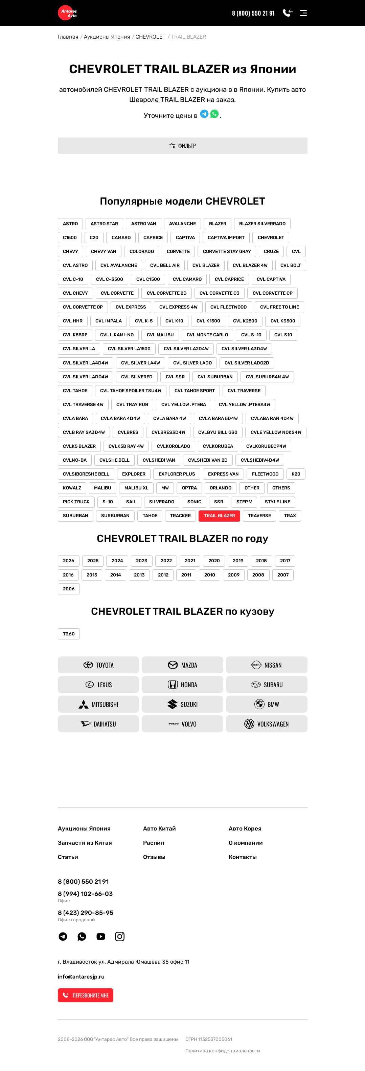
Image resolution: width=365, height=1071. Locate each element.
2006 (69, 625)
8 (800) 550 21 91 (253, 13)
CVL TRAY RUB (236, 409)
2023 (145, 596)
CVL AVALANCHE (144, 266)
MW (191, 508)
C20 (96, 238)
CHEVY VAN (105, 252)
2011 (192, 610)
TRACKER (224, 537)
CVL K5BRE (190, 337)
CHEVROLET (150, 37)
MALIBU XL (162, 508)
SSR (256, 522)
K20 (68, 508)
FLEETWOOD (270, 494)
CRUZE (278, 252)
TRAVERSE (75, 551)
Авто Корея (246, 827)
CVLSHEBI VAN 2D (174, 480)
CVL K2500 (113, 337)
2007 (293, 610)
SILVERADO (197, 522)
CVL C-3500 (146, 281)
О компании (246, 842)
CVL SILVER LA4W (261, 366)
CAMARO (124, 238)
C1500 (70, 238)
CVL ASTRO (99, 266)
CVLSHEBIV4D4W (227, 480)
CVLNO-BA (268, 465)
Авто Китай (160, 827)
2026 (69, 596)
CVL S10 (162, 352)
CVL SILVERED (250, 380)
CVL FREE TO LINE (133, 323)
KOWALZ (95, 508)
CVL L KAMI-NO (232, 337)
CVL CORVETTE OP (138, 309)
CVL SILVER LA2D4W (86, 366)
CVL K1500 (75, 337)
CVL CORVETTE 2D (213, 295)
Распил (154, 842)
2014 (118, 610)
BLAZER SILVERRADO (269, 224)
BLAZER (223, 224)
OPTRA (216, 508)
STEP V (283, 522)
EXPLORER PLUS (180, 494)
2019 (246, 596)
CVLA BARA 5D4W (130, 437)
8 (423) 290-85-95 (85, 913)
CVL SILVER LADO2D (138, 380)
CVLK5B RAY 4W (81, 465)
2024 (120, 596)
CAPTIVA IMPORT (232, 238)
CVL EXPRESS (187, 309)
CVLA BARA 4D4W (247, 423)
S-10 (141, 522)
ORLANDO (249, 508)
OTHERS (73, 522)
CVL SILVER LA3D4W (145, 366)
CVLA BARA (200, 423)
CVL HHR (177, 323)
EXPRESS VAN (227, 494)
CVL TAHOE (182, 394)
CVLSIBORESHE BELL (87, 494)
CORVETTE (182, 252)
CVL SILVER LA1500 (253, 352)
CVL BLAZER (233, 266)
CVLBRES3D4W (80, 451)
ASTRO (71, 224)
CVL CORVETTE (162, 295)
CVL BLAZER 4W (278, 266)
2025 (94, 596)
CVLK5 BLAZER (245, 451)
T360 (69, 670)
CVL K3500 (151, 337)
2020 (221, 596)
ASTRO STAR (106, 224)
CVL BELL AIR (191, 266)
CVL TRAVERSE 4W (185, 409)
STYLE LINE (76, 537)
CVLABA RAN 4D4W (185, 437)
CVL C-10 (108, 281)
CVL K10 (282, 323)
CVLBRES (286, 437)
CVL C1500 (185, 281)
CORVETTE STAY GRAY (232, 252)
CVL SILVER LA (201, 352)
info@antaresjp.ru (81, 977)
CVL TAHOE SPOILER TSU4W (239, 394)
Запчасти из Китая (86, 842)
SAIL (165, 522)
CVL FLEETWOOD (82, 323)
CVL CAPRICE (268, 281)
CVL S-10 (129, 352)
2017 (296, 596)
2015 (93, 610)
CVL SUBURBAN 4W (134, 394)
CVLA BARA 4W (80, 437)
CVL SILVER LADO (83, 380)
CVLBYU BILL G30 (131, 451)
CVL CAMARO (225, 281)
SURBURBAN (157, 537)
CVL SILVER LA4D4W (204, 366)
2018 (271, 596)
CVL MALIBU (276, 337)
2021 (196, 596)
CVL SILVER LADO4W (198, 380)
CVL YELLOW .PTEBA (86, 423)
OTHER (281, 508)
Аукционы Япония (107, 37)
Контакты (243, 857)
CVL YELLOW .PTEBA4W (148, 423)
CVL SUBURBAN (81, 394)
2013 (143, 610)
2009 (242, 610)
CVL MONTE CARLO (84, 352)
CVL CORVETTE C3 (267, 295)
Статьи (68, 857)
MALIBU (126, 508)
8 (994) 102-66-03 (85, 894)
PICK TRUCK (109, 522)
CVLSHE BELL (79, 480)
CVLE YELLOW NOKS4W (190, 451)
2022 (171, 596)
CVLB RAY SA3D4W (241, 437)
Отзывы (155, 857)
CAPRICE (157, 238)
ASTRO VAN (146, 224)
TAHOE (192, 537)
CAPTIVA (190, 238)
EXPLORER (135, 494)
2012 (168, 610)
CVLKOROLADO (129, 465)
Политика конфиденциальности (222, 1051)
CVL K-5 (250, 323)
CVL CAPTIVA (78, 295)
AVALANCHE (187, 224)
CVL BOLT (74, 281)
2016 (69, 610)
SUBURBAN (116, 537)
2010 (216, 610)
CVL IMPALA (214, 323)
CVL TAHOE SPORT (84, 409)
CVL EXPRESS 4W (235, 309)
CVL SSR (289, 380)
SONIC (231, 522)
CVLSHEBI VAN (124, 480)
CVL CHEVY (119, 295)
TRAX (107, 551)
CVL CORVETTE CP (84, 309)
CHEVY (71, 252)
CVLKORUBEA (174, 465)
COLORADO (145, 252)
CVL (68, 266)
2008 (268, 610)
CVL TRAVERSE (134, 409)
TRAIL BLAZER (264, 537)
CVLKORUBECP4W (222, 465)
